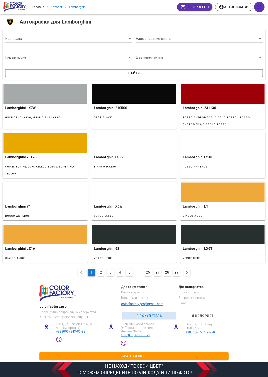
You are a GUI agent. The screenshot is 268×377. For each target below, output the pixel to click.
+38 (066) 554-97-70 (200, 332)
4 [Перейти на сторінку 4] (120, 272)
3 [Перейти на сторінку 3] (111, 272)
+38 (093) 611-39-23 (135, 335)
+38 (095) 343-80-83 (70, 331)
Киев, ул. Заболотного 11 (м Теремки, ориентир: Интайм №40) (140, 327)
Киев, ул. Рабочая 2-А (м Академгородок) (74, 326)
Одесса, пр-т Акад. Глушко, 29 (199, 326)
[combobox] (68, 38)
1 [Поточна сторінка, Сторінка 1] (91, 272)
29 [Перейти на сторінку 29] (176, 272)
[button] (68, 57)
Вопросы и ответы (134, 297)
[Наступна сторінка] (186, 272)
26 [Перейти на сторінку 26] (148, 272)
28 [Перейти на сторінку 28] (167, 272)
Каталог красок (132, 292)
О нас (182, 303)
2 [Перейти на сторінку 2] (101, 272)
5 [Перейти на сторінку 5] (130, 272)
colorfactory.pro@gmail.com (142, 304)
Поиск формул (189, 292)
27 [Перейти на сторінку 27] (157, 272)
